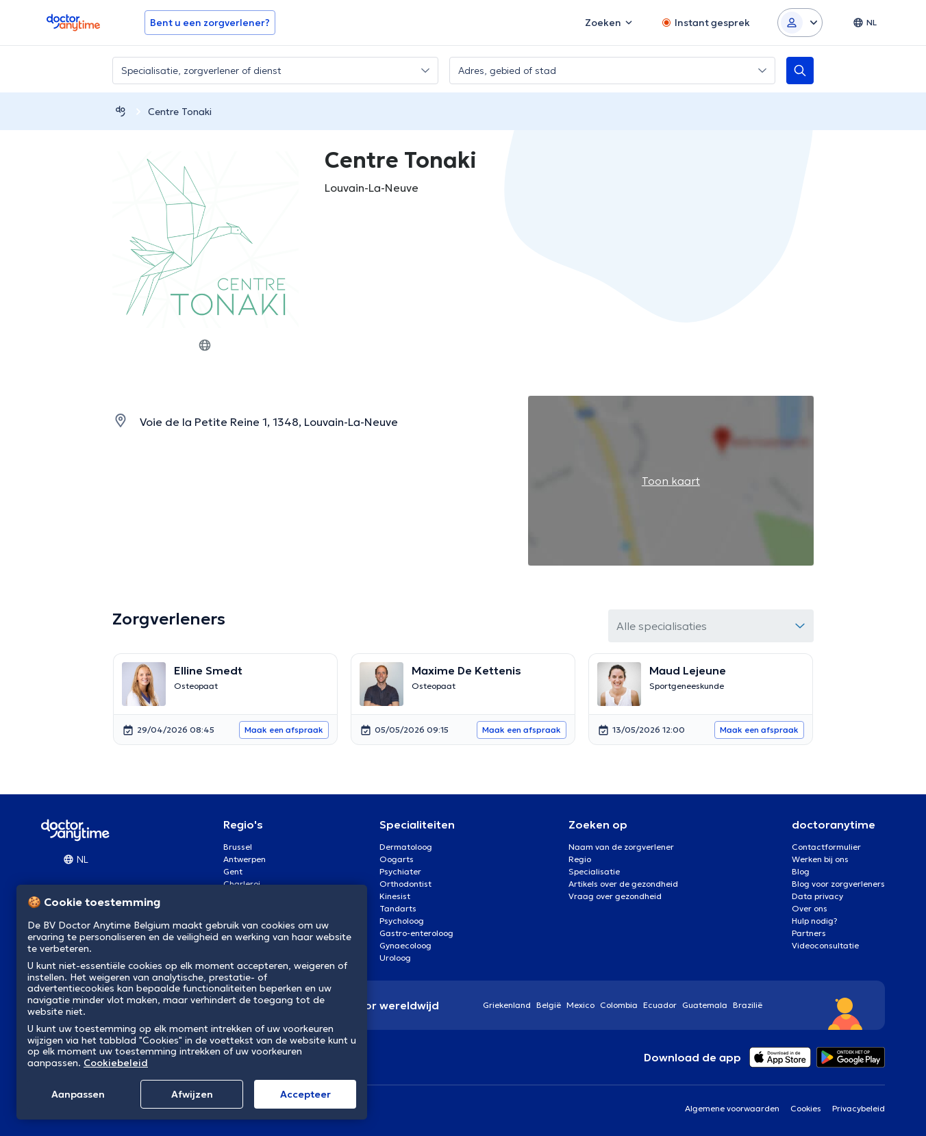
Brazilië (747, 1005)
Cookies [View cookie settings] (805, 1108)
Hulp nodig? (815, 921)
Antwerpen (244, 859)
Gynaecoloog (405, 945)
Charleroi (241, 884)
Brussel (237, 847)
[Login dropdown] (800, 22)
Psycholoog (401, 921)
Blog (801, 871)
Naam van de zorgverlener (621, 847)
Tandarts (397, 908)
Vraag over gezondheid (615, 896)
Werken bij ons (820, 859)
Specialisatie (594, 871)
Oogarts (396, 859)
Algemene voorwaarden (732, 1108)
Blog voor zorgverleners (838, 884)
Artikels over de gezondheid (623, 884)
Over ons (809, 908)
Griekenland (507, 1005)
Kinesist (394, 896)
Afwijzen (192, 1094)
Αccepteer (305, 1094)
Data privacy (817, 896)
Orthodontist (405, 884)
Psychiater (400, 871)
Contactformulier (826, 847)
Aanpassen (78, 1094)
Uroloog (395, 957)
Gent (232, 871)
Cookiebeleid (116, 1063)
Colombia (619, 1005)
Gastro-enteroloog (416, 933)
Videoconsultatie (825, 945)
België (548, 1005)
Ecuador (660, 1005)
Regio (579, 859)
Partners (809, 933)
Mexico (580, 1005)
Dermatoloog (405, 847)
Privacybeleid (858, 1108)
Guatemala (704, 1005)
